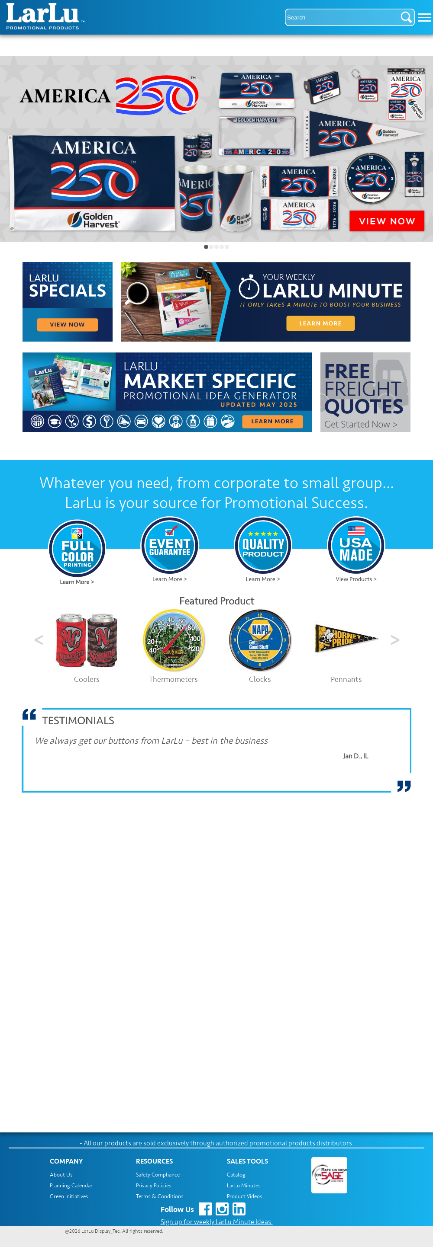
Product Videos (244, 1196)
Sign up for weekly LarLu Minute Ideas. (217, 1222)
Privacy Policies (153, 1185)
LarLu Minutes (244, 1185)
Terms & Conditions (160, 1196)
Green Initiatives (69, 1196)
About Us (61, 1174)
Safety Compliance (158, 1174)
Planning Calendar (71, 1185)
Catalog (236, 1174)
